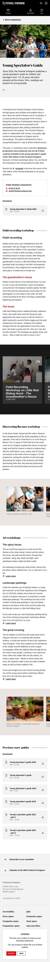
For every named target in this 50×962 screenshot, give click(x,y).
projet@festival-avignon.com (20, 191)
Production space (34, 916)
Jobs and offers (33, 926)
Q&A (28, 912)
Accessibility (8, 912)
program (19, 168)
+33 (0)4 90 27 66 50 (11, 898)
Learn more (11, 576)
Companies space (11, 921)
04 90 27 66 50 (14, 188)
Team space (31, 921)
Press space (8, 916)
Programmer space (11, 926)
